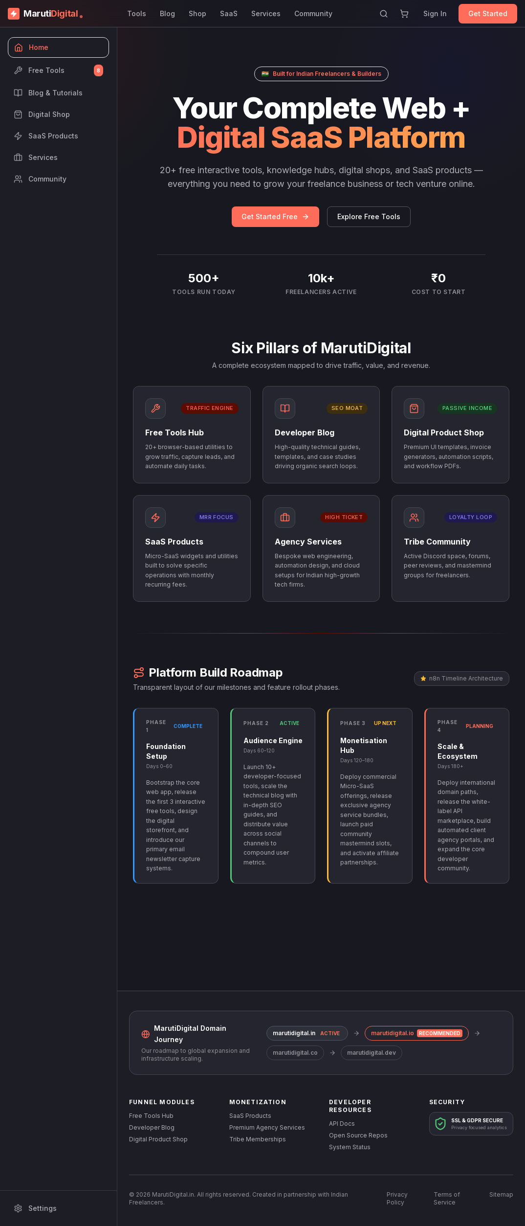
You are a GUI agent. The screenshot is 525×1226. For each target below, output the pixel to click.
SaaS (229, 13)
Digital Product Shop (158, 1139)
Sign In (435, 13)
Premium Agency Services (267, 1127)
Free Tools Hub (151, 1115)
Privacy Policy (397, 1198)
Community (313, 13)
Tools (136, 13)
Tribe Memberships (257, 1139)
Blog (167, 13)
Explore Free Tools (368, 216)
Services (266, 13)
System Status (350, 1147)
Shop (197, 13)
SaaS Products (250, 1115)
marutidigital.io (416, 1033)
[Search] (383, 13)
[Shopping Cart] (404, 13)
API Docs (342, 1123)
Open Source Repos (358, 1135)
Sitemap (501, 1194)
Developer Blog (152, 1127)
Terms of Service (447, 1198)
